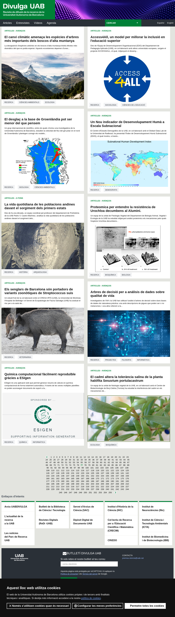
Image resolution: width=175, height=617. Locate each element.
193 (127, 481)
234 (77, 489)
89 (128, 465)
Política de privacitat (69, 574)
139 (112, 473)
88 (124, 465)
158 (122, 476)
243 (122, 489)
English (170, 23)
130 (67, 473)
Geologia (24, 187)
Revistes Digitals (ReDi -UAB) (48, 522)
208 (117, 484)
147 (67, 476)
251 (90, 492)
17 (104, 457)
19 (112, 457)
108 (126, 468)
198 (67, 484)
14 (92, 457)
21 (120, 457)
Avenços (20, 31)
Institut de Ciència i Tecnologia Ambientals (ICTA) (155, 523)
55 (82, 462)
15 (96, 457)
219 (87, 486)
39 (105, 460)
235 (82, 489)
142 (127, 473)
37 (97, 460)
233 (72, 489)
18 (108, 457)
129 (62, 473)
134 (87, 473)
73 (66, 465)
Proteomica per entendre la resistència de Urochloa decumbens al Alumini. (123, 209)
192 (122, 481)
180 (62, 481)
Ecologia (50, 102)
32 (78, 460)
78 (85, 465)
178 (52, 481)
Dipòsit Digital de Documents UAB (83, 522)
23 (127, 457)
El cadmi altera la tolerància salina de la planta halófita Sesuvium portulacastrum (127, 378)
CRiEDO (112, 540)
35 (89, 460)
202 (87, 484)
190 (112, 481)
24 (47, 460)
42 (117, 460)
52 (70, 462)
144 (52, 476)
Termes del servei (90, 574)
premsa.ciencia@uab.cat (133, 558)
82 (101, 465)
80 (93, 465)
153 (97, 476)
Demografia (111, 190)
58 (93, 462)
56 (85, 462)
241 (112, 489)
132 (77, 473)
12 (85, 457)
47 (50, 462)
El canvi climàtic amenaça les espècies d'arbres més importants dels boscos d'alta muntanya (41, 39)
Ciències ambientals (29, 102)
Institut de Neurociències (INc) (153, 508)
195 (52, 484)
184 (82, 481)
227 (127, 486)
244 (127, 489)
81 (97, 465)
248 (75, 492)
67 (128, 462)
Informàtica (39, 442)
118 (92, 470)
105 (111, 468)
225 (117, 486)
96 (71, 468)
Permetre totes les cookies (145, 606)
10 (77, 457)
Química (23, 442)
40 (109, 460)
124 (122, 470)
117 (87, 470)
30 (70, 460)
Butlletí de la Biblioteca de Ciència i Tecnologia (52, 508)
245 (60, 492)
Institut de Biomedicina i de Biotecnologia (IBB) (155, 538)
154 (102, 476)
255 (110, 492)
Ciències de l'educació (133, 105)
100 (87, 468)
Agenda (51, 22)
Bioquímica (110, 275)
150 (82, 476)
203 (92, 484)
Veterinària (25, 357)
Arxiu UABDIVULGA (15, 506)
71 (58, 465)
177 (47, 481)
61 (105, 462)
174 (117, 478)
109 (47, 470)
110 (52, 470)
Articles (7, 22)
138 (107, 473)
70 (54, 465)
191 (117, 481)
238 (97, 489)
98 (79, 468)
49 (58, 462)
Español (160, 23)
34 (85, 460)
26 (54, 460)
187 (97, 481)
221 (97, 486)
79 (89, 465)
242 (117, 489)
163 (62, 478)
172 (107, 478)
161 (52, 478)
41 (113, 460)
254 (105, 492)
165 (72, 478)
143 (47, 476)
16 (100, 457)
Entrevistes (22, 22)
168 (87, 478)
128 (57, 473)
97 (75, 468)
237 (92, 489)
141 (122, 473)
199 (72, 484)
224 (112, 486)
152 (92, 476)
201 (82, 484)
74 (70, 465)
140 (117, 473)
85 (113, 465)
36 (93, 460)
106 (117, 468)
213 (57, 486)
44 (124, 460)
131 (72, 473)
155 (107, 476)
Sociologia (110, 105)
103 (102, 468)
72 (62, 465)
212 (52, 486)
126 (47, 473)
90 (48, 468)
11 (81, 457)
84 (109, 465)
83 (105, 465)
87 (120, 465)
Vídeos (38, 22)
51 (66, 462)
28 (62, 460)
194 (47, 484)
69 (51, 465)
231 (62, 489)
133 (82, 473)
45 (128, 460)
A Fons (19, 198)
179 (57, 481)
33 (82, 460)
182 (72, 481)
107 (121, 468)
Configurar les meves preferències (97, 606)
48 (54, 462)
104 (107, 468)
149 (77, 476)
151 (87, 476)
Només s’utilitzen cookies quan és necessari (38, 606)
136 (97, 473)
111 (57, 470)
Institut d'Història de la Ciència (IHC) (120, 508)
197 (62, 484)
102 (97, 468)
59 (97, 462)
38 (101, 460)
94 (63, 468)
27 (58, 460)
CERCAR (111, 23)
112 (62, 470)
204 (97, 484)
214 (62, 486)
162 (57, 478)
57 (89, 462)
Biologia (126, 275)
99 (83, 468)
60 (101, 462)
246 (65, 492)
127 (52, 473)
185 (87, 481)
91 (51, 468)
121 (107, 470)
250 (85, 492)
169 (92, 478)
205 (102, 484)
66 (124, 462)
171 (102, 478)
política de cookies (91, 598)
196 (57, 484)
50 (62, 462)
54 (78, 462)
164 (67, 478)
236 (87, 489)
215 (67, 486)
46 (47, 462)
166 (77, 478)
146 (62, 476)
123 (117, 470)
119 (97, 470)
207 (112, 484)
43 (120, 460)
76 (78, 465)
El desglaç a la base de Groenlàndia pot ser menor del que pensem (38, 121)
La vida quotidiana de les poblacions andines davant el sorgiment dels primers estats (39, 206)
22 (124, 457)
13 (89, 457)
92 (55, 468)
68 (47, 465)
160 (47, 478)
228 (47, 489)
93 (59, 468)
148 (72, 476)
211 (47, 486)
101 (92, 468)
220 (92, 486)
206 (107, 484)
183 (77, 481)
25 (50, 460)
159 (127, 476)
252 (95, 492)
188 (102, 481)
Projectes (110, 360)
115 (77, 470)
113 (67, 470)
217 (77, 486)
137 (102, 473)
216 (72, 486)
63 (113, 462)
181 (67, 481)
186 (92, 481)
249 (80, 492)
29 (66, 460)
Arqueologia (40, 272)
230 (57, 489)
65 (120, 462)
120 (102, 470)
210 (127, 484)
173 (112, 478)
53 (74, 462)
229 (52, 489)
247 (70, 492)
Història (23, 272)
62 (109, 462)
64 (117, 462)
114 (72, 470)
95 (67, 468)
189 (107, 481)
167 (82, 478)
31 (74, 460)
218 (82, 486)
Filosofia (126, 360)
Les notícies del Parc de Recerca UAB (15, 537)
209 (122, 484)
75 (74, 465)
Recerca (8, 102)
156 (112, 476)
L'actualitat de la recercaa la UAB (13, 520)
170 (97, 478)
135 (92, 473)
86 (116, 465)
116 (82, 470)
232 (67, 489)
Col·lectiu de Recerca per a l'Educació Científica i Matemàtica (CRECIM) (120, 525)
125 (127, 470)
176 (127, 478)
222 (102, 486)
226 (122, 486)
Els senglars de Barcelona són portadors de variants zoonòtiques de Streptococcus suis (38, 291)
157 (117, 476)
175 (122, 478)
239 (102, 489)
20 (116, 457)
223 (107, 486)
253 (100, 492)
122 (112, 470)
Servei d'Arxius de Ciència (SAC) (83, 508)
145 (57, 476)
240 (107, 489)
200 (77, 484)
